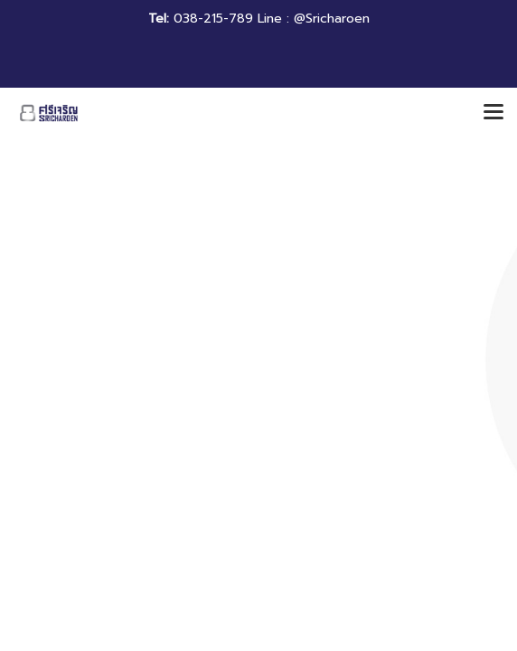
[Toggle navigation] (493, 113)
